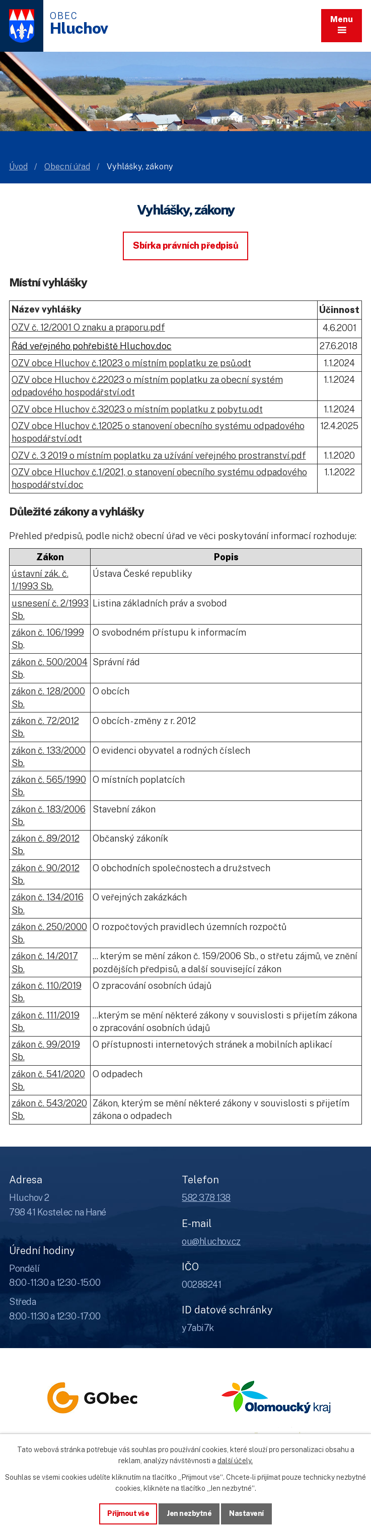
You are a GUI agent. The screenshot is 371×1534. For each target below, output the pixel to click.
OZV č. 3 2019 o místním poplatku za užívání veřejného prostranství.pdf (159, 455)
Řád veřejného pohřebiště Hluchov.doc (92, 346)
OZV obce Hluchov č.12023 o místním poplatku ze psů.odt (131, 363)
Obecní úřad (67, 166)
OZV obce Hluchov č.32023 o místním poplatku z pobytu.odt (137, 409)
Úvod (18, 166)
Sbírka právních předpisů (185, 245)
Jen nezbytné (189, 1513)
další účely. (235, 1461)
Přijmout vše (128, 1513)
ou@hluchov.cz (211, 1241)
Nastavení (246, 1513)
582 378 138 (206, 1197)
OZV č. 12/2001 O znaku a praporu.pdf (88, 327)
